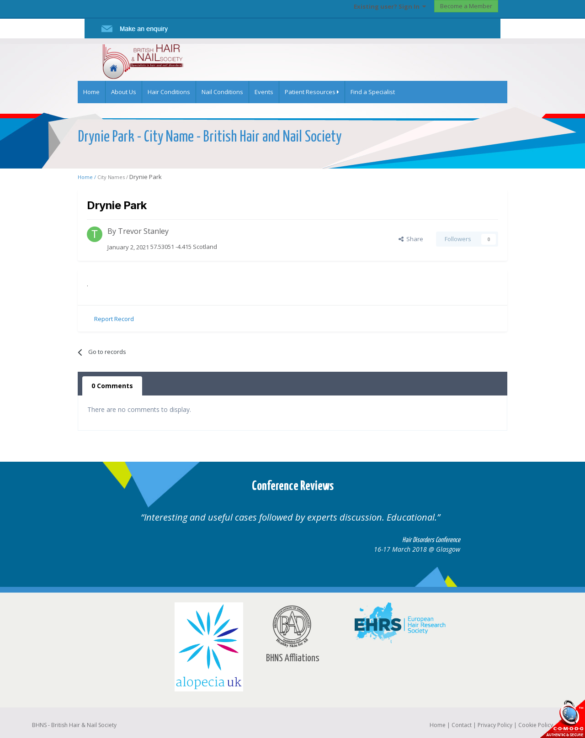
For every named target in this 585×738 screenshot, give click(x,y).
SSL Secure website (562, 718)
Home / (87, 177)
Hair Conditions (169, 92)
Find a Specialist (373, 92)
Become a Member (466, 6)
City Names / (113, 177)
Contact (462, 725)
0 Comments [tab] (112, 385)
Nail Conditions (222, 92)
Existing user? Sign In (390, 6)
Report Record (114, 319)
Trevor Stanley (143, 231)
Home (91, 92)
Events (264, 92)
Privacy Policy (495, 725)
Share (411, 239)
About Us (123, 92)
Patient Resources (312, 92)
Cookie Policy (535, 725)
